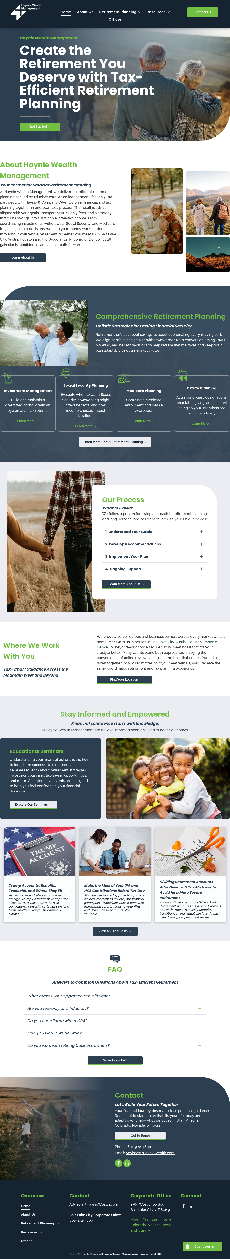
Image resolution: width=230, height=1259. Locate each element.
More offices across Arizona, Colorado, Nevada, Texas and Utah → (154, 1225)
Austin (180, 642)
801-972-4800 (139, 1147)
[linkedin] (127, 1163)
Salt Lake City (162, 642)
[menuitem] (66, 12)
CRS (159, 1254)
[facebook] (118, 1163)
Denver (103, 647)
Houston (195, 642)
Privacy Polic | (148, 1254)
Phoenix (210, 642)
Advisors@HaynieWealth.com (150, 1153)
